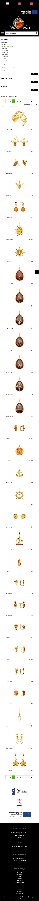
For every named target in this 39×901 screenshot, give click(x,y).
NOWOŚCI (4, 42)
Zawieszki (5, 50)
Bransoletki (5, 56)
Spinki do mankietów (8, 65)
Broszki (4, 59)
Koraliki (4, 63)
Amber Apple (4, 106)
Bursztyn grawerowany (8, 67)
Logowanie (19, 878)
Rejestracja (20, 880)
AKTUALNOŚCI (19, 893)
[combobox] (7, 74)
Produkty (19, 874)
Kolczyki (4, 48)
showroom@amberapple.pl (19, 846)
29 (27, 101)
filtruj (34, 74)
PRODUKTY (19, 891)
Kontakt (19, 876)
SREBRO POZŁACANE (7, 46)
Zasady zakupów (19, 882)
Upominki (4, 61)
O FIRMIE (19, 889)
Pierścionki (5, 52)
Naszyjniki (5, 54)
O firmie (19, 872)
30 (31, 101)
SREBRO (3, 44)
